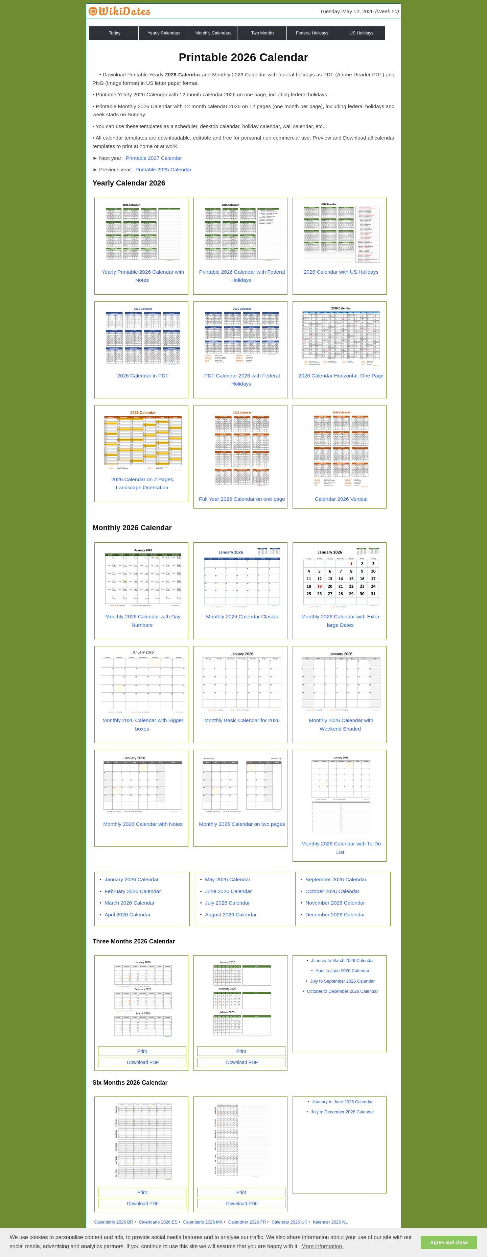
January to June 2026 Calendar (342, 1101)
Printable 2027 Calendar (154, 158)
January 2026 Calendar (132, 879)
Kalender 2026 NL (330, 1222)
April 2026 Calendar (127, 914)
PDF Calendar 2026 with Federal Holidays (242, 380)
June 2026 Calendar (228, 891)
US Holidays (361, 32)
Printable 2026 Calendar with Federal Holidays (242, 276)
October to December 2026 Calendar (342, 991)
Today (114, 32)
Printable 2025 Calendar (164, 169)
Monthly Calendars (213, 32)
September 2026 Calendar (335, 879)
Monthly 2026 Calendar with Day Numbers (143, 621)
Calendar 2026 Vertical (341, 499)
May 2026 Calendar (227, 879)
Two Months (263, 32)
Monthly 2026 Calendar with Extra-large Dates (341, 621)
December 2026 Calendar (335, 914)
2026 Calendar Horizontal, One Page (341, 375)
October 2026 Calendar (332, 891)
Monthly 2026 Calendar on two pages (242, 824)
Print (142, 1051)
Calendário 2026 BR (113, 1222)
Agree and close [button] (449, 1242)
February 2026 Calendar (133, 891)
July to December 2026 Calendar (342, 1111)
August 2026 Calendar (231, 914)
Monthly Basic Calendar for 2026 (242, 720)
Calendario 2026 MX (203, 1222)
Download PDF (143, 1062)
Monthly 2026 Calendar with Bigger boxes (142, 724)
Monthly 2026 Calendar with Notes (143, 824)
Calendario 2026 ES (158, 1222)
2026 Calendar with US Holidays (341, 272)
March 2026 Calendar (130, 903)
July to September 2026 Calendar (342, 981)
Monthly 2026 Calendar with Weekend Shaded (341, 724)
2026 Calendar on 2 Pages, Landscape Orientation (143, 483)
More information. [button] (322, 1246)
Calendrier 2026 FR (247, 1222)
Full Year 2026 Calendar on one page (242, 499)
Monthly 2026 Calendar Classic (242, 616)
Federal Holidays (312, 32)
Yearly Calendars (164, 32)
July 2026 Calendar (227, 903)
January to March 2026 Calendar (342, 960)
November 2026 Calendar (335, 903)
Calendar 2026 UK (289, 1222)
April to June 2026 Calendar (342, 970)
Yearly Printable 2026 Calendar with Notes (143, 276)
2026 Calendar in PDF (143, 375)
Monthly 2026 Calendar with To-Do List (341, 848)
